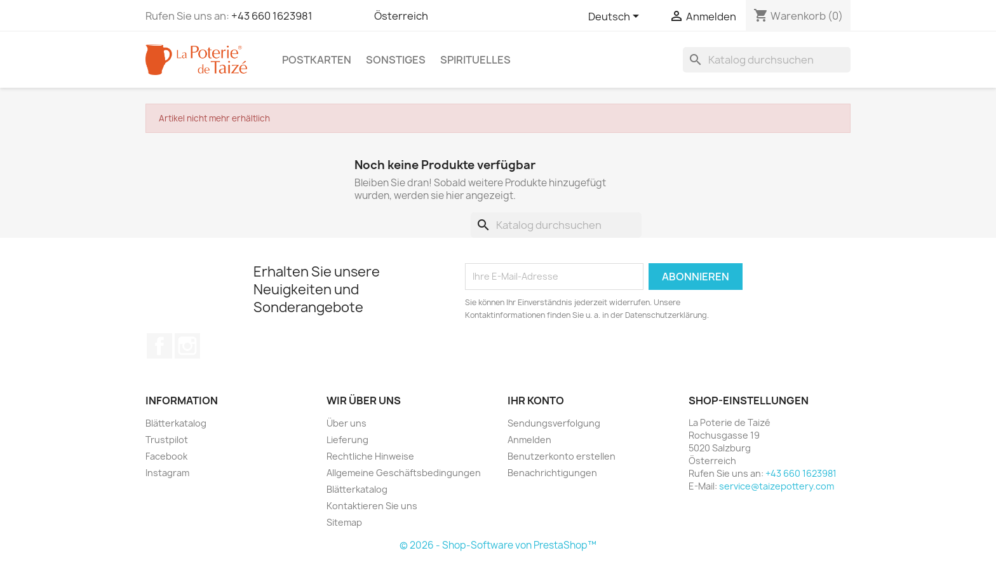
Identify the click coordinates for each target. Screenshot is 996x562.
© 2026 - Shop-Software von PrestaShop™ (498, 545)
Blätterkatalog (175, 423)
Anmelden (529, 440)
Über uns (346, 423)
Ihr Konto (536, 401)
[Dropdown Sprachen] (615, 17)
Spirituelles (475, 60)
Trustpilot (166, 440)
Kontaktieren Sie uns (371, 506)
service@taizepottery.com (776, 486)
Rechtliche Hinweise (370, 456)
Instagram (187, 346)
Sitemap (344, 522)
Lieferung (347, 440)
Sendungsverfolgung (554, 423)
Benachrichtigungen (552, 473)
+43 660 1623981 (272, 16)
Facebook (159, 346)
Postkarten (316, 60)
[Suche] (767, 59)
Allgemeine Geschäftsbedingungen (403, 473)
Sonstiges (396, 60)
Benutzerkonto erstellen (562, 456)
